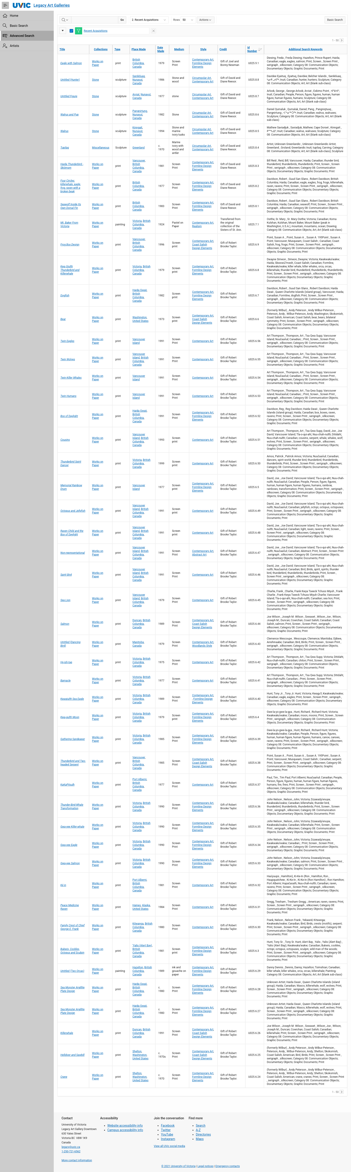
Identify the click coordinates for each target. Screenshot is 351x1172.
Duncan (137, 620)
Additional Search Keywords (305, 49)
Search (200, 1125)
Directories (203, 1134)
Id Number (255, 49)
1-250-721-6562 (71, 1151)
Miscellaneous (100, 147)
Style (203, 49)
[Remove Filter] (153, 30)
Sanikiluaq (139, 76)
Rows (176, 19)
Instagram (168, 1139)
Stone (95, 79)
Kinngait (137, 127)
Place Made (139, 49)
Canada (137, 66)
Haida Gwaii (140, 290)
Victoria (137, 220)
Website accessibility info (125, 1125)
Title (62, 49)
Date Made (160, 49)
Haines (137, 905)
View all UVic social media (169, 1146)
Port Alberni (140, 779)
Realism (197, 226)
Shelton (137, 1051)
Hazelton (138, 967)
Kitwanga (138, 923)
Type (117, 49)
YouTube (167, 1134)
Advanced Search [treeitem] (22, 36)
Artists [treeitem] (14, 46)
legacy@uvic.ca (71, 1147)
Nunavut (138, 79)
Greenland (139, 147)
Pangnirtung (140, 111)
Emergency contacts (227, 1166)
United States (140, 321)
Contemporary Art (202, 59)
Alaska (146, 905)
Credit (223, 49)
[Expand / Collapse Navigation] (5, 5)
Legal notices (205, 1166)
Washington (140, 317)
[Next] (342, 40)
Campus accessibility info (125, 1130)
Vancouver (139, 160)
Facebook (168, 1125)
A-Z (198, 1130)
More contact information (77, 1160)
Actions (205, 20)
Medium (179, 49)
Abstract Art (199, 554)
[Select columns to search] (65, 19)
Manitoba (138, 642)
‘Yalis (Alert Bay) (142, 945)
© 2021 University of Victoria (178, 1166)
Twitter (166, 1130)
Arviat (136, 94)
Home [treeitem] (14, 15)
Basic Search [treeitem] (19, 25)
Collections (101, 49)
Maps (200, 1139)
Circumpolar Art (201, 78)
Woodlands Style (202, 645)
